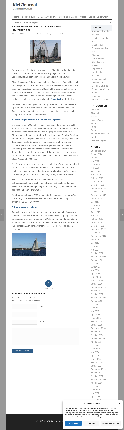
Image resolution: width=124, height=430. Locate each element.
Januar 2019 (96, 181)
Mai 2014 (95, 352)
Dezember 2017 (98, 226)
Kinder (94, 123)
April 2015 (95, 315)
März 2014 (96, 359)
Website (42, 322)
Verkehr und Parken (101, 99)
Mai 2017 (95, 250)
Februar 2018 (97, 219)
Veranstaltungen (98, 140)
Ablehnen (91, 423)
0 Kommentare (31, 34)
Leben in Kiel (98, 82)
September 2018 (98, 195)
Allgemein (95, 113)
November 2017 (98, 229)
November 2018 (98, 188)
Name (42, 306)
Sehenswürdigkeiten (47, 34)
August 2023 (96, 157)
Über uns (96, 96)
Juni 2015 (95, 308)
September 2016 (98, 256)
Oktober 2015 (97, 294)
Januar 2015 (96, 325)
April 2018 (95, 212)
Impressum (97, 69)
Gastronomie (98, 58)
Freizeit (94, 116)
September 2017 (98, 236)
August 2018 (96, 198)
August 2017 (96, 239)
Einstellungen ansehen (110, 423)
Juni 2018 (95, 205)
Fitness (95, 55)
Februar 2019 (97, 178)
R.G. (61, 34)
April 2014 (95, 355)
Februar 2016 (97, 280)
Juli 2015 (95, 304)
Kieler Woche (97, 120)
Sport (94, 93)
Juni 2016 (95, 267)
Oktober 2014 (97, 335)
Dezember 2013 (98, 369)
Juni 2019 (95, 164)
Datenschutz (97, 45)
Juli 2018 (95, 202)
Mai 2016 (95, 270)
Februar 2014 (97, 362)
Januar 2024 (96, 154)
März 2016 (96, 277)
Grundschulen (98, 62)
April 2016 (95, 273)
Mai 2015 (95, 311)
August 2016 (96, 260)
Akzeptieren (73, 423)
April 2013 (95, 396)
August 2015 (96, 301)
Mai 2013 (95, 393)
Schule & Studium (100, 86)
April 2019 (95, 171)
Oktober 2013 (97, 376)
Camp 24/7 (56, 99)
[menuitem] (16, 17)
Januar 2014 (96, 366)
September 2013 (98, 379)
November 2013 (98, 372)
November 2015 (98, 291)
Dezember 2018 (98, 185)
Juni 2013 (95, 390)
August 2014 (96, 342)
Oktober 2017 (97, 233)
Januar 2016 (96, 284)
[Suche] (110, 23)
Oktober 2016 (97, 253)
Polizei (94, 130)
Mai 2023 (95, 161)
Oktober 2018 (97, 192)
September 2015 (98, 297)
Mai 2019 (95, 168)
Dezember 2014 (98, 328)
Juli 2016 (95, 263)
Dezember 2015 (98, 287)
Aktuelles (95, 110)
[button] (119, 403)
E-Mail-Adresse (45, 314)
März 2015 (96, 318)
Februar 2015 (97, 321)
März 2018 (96, 216)
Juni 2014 (95, 349)
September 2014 (98, 338)
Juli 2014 (95, 345)
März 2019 (96, 174)
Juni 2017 (95, 246)
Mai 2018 (95, 209)
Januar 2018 (96, 222)
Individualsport (98, 72)
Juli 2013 (95, 386)
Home (95, 65)
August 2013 (96, 383)
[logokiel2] (25, 7)
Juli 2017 (95, 243)
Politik (93, 127)
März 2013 (96, 400)
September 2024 (98, 151)
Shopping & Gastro (100, 89)
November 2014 (98, 332)
